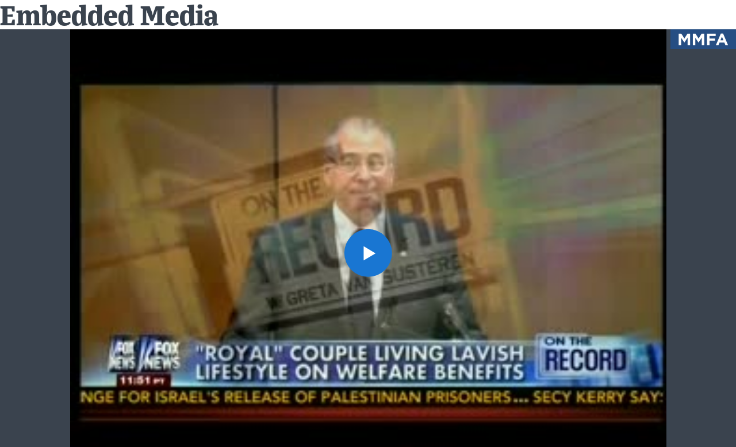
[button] (367, 252)
